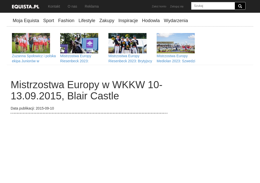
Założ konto (159, 6)
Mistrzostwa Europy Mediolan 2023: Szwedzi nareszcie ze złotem (176, 61)
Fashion (66, 20)
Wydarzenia (176, 20)
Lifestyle (86, 20)
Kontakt (54, 6)
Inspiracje (128, 20)
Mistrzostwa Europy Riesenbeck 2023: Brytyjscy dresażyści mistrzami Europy (131, 61)
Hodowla (151, 20)
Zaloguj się (177, 6)
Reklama (92, 6)
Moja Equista (26, 20)
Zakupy (106, 20)
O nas (72, 6)
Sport (48, 20)
